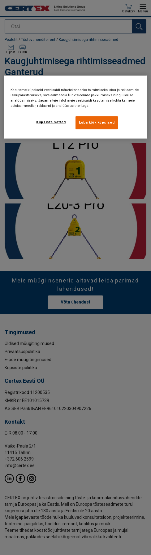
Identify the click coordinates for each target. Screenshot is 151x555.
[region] (75, 107)
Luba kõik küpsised (96, 122)
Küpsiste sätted (51, 122)
